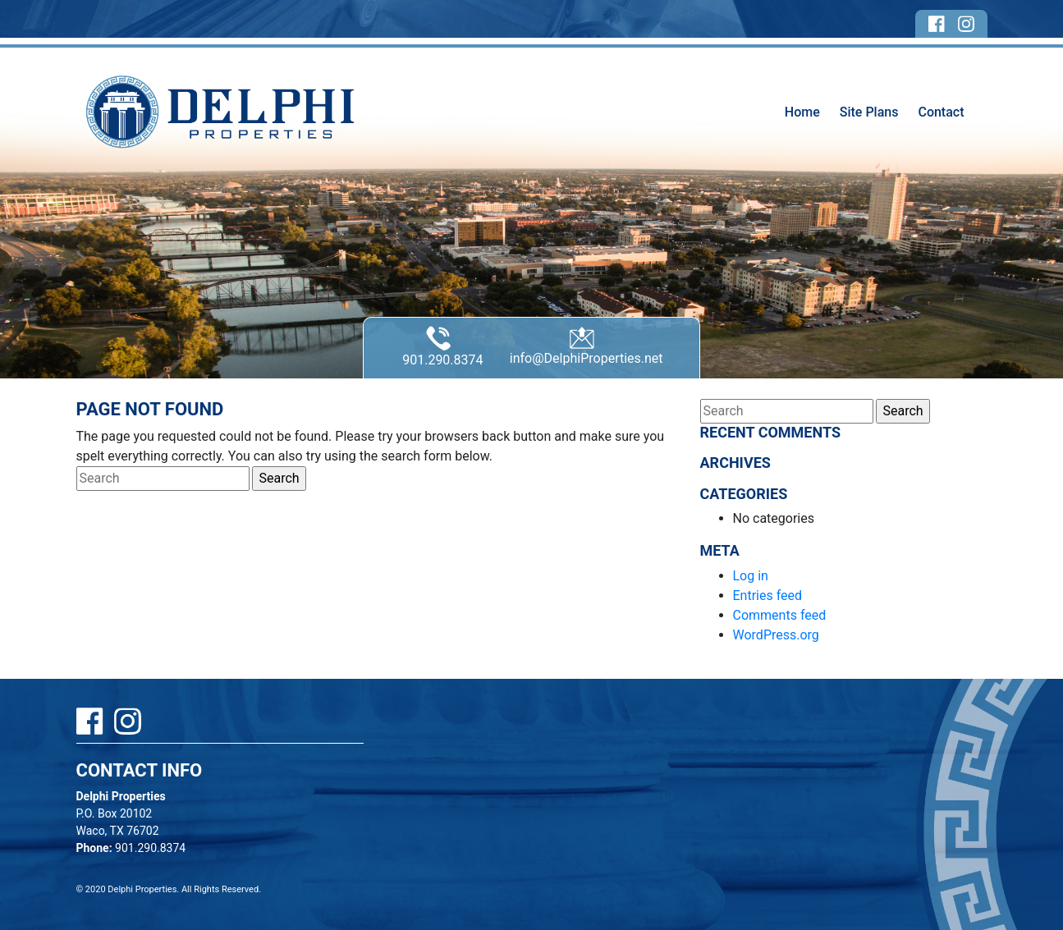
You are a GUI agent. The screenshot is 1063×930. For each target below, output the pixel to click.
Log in (750, 576)
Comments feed (780, 615)
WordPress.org (776, 635)
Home (802, 112)
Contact (941, 112)
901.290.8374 (442, 347)
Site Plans (869, 112)
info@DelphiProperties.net (586, 346)
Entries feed (768, 595)
